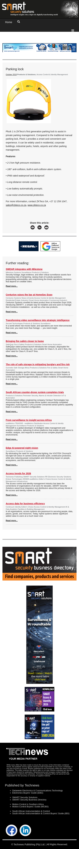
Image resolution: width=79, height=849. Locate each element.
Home (8, 22)
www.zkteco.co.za (37, 205)
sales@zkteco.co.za (16, 205)
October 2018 (11, 74)
